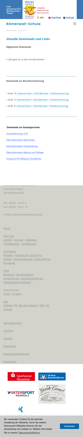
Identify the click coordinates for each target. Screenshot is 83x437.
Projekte (7, 255)
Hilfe (42, 306)
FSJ (15, 306)
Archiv (6, 294)
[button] (57, 426)
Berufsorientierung (31, 278)
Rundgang (8, 263)
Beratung (7, 274)
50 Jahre (16, 294)
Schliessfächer (42, 258)
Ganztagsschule (11, 324)
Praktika (7, 306)
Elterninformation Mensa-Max (20, 140)
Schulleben (8, 251)
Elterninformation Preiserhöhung (22, 146)
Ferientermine (10, 278)
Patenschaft (20, 255)
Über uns (7, 235)
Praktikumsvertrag (59, 93)
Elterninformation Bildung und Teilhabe (25, 152)
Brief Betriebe (41, 93)
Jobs (4, 302)
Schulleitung (28, 243)
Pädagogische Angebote (16, 282)
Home (5, 227)
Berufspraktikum (28, 306)
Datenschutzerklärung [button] (29, 433)
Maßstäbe (31, 239)
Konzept (18, 239)
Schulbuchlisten (23, 274)
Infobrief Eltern (24, 93)
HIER (10, 59)
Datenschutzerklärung (15, 356)
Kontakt (6, 340)
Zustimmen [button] (69, 426)
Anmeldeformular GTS (17, 134)
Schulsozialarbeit (22, 258)
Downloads (22, 30)
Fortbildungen (10, 243)
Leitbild (6, 239)
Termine (7, 332)
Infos (5, 270)
